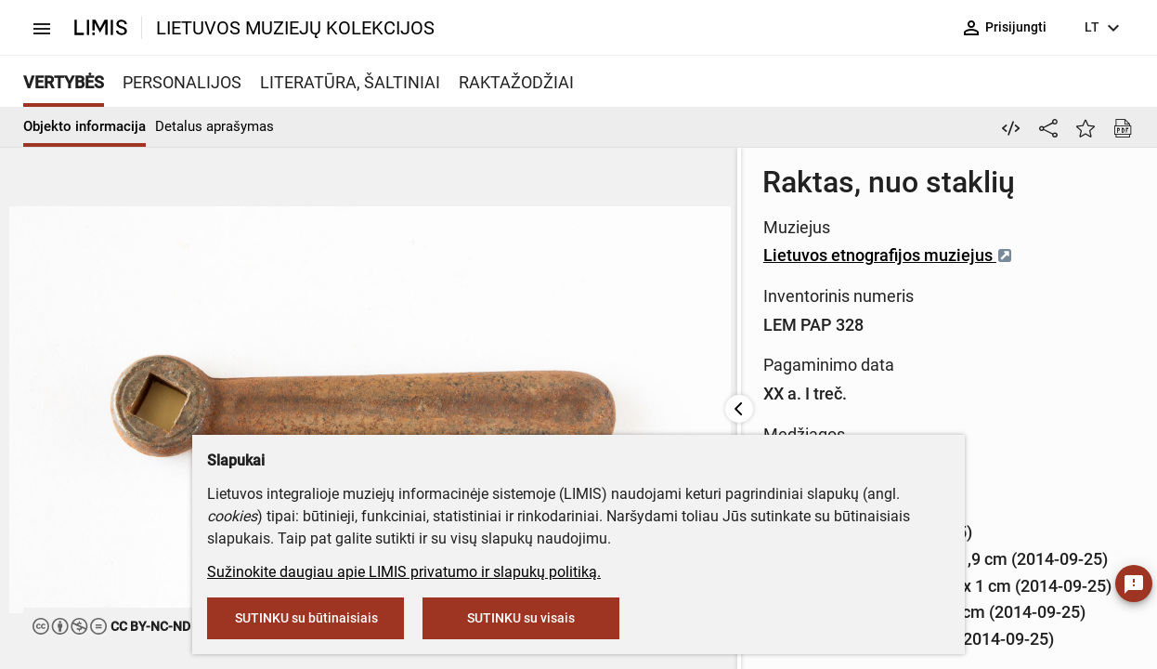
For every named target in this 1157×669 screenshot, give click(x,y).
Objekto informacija (84, 126)
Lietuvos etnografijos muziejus (567, 255)
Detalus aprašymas (214, 126)
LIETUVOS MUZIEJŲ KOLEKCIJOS (295, 28)
